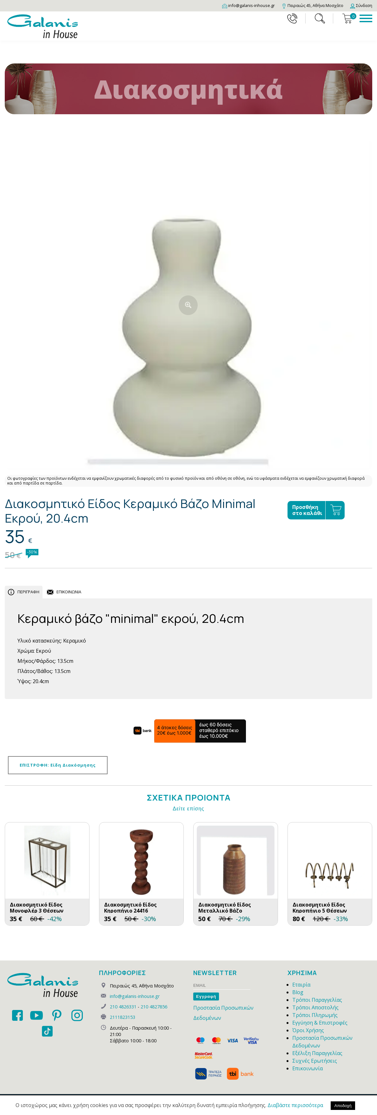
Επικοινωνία (307, 1068)
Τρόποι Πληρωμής (315, 1015)
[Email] (248, 5)
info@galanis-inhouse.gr (135, 996)
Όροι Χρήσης (308, 1030)
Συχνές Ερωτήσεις (314, 1060)
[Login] (361, 5)
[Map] (312, 5)
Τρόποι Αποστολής (315, 1007)
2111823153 (122, 1017)
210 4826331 (123, 1007)
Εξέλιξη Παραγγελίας (317, 1053)
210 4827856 (154, 1007)
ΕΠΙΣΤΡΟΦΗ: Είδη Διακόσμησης (58, 765)
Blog (297, 992)
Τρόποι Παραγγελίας (317, 999)
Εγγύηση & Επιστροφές (319, 1022)
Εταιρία (301, 984)
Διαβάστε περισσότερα (295, 1105)
